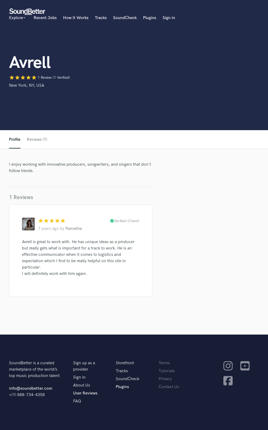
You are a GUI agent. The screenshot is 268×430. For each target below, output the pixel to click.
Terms (164, 363)
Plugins (149, 17)
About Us (81, 385)
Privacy (165, 378)
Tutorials (167, 371)
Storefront (125, 363)
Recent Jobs (45, 17)
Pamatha (73, 228)
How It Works (75, 17)
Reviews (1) (37, 139)
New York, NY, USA (26, 85)
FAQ (77, 401)
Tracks (101, 17)
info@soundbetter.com (30, 388)
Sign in (169, 17)
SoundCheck (125, 17)
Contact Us (169, 386)
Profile (14, 139)
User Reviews (85, 393)
